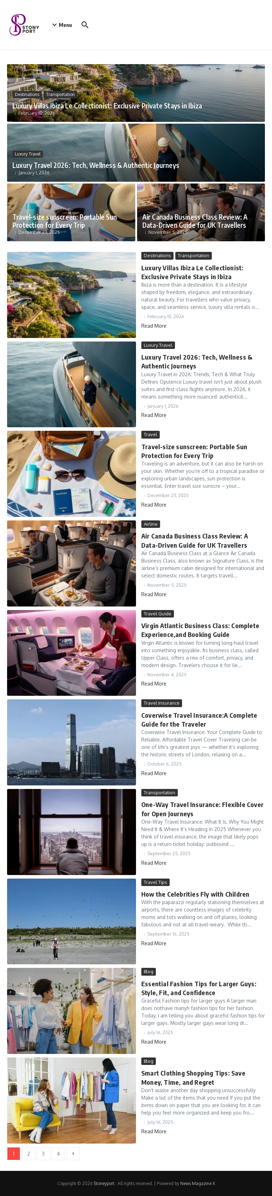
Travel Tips (155, 882)
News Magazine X (197, 1183)
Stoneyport (104, 1183)
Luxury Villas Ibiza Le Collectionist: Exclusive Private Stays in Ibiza (107, 105)
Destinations (27, 94)
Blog (148, 971)
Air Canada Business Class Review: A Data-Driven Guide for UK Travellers (195, 221)
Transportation (60, 94)
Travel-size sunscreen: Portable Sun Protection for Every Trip (64, 221)
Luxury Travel (27, 154)
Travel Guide (157, 613)
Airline (151, 524)
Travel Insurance (162, 703)
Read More (153, 325)
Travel (150, 434)
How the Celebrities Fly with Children (194, 894)
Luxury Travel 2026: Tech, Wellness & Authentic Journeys (94, 165)
